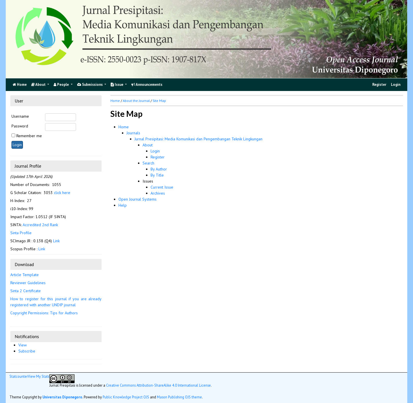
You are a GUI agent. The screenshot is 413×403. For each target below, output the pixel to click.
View (22, 345)
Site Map (159, 100)
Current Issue (162, 187)
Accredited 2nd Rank (40, 224)
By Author (159, 169)
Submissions (90, 84)
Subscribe (26, 351)
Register (379, 84)
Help (122, 205)
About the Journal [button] (136, 100)
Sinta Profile (21, 232)
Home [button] (115, 100)
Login (395, 84)
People (62, 84)
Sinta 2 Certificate (25, 290)
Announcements (146, 84)
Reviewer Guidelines (28, 282)
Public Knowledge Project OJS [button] (126, 397)
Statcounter (18, 376)
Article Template (24, 274)
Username (20, 116)
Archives (158, 193)
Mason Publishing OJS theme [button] (179, 397)
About (38, 84)
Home (123, 126)
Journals (133, 132)
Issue (117, 84)
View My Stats (38, 376)
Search (148, 163)
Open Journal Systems (137, 199)
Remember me (29, 135)
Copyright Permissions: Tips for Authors (44, 312)
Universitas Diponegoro (62, 397)
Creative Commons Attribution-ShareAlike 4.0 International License (158, 385)
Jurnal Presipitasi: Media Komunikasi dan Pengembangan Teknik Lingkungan (198, 139)
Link (56, 240)
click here (62, 192)
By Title (157, 175)
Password (19, 126)
